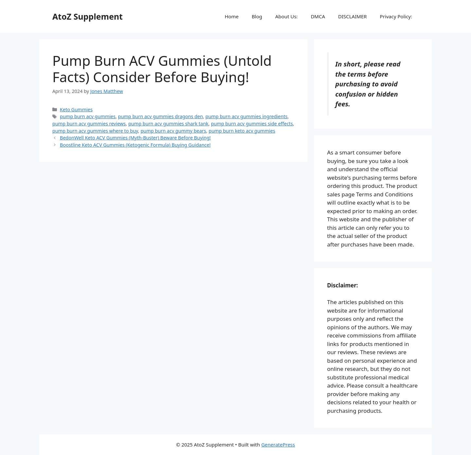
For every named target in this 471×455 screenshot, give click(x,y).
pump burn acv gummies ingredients (246, 116)
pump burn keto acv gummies (242, 131)
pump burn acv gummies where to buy (95, 131)
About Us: (286, 16)
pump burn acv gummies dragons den (160, 116)
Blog (257, 16)
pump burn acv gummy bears (173, 131)
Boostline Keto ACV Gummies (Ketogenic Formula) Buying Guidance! (135, 145)
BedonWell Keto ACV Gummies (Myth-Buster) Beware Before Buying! (135, 138)
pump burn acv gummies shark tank (168, 123)
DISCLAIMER (352, 16)
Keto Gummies (76, 109)
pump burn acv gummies (87, 116)
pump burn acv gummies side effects (252, 123)
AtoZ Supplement (87, 16)
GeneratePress (278, 444)
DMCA (318, 16)
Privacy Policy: (396, 16)
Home (232, 16)
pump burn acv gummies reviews (89, 123)
